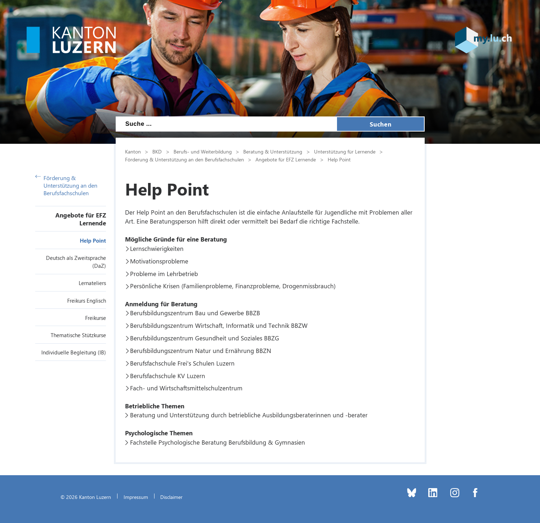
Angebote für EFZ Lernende (80, 219)
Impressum (136, 497)
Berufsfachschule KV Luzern (167, 376)
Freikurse (95, 317)
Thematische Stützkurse (78, 335)
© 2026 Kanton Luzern (85, 497)
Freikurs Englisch (86, 300)
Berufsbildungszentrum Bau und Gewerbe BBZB (195, 313)
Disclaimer (171, 497)
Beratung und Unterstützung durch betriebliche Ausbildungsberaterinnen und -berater (249, 415)
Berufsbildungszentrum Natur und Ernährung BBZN (200, 350)
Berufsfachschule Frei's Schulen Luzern (182, 363)
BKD (157, 151)
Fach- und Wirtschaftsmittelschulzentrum (186, 388)
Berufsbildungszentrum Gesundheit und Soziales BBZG (204, 338)
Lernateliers (92, 282)
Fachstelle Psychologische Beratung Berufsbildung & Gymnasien (217, 442)
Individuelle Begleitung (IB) (73, 352)
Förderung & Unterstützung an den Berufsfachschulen (66, 185)
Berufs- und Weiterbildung (203, 151)
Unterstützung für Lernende (344, 151)
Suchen (380, 124)
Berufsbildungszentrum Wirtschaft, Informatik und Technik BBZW (219, 325)
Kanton (133, 151)
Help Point (93, 240)
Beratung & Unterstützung (272, 151)
